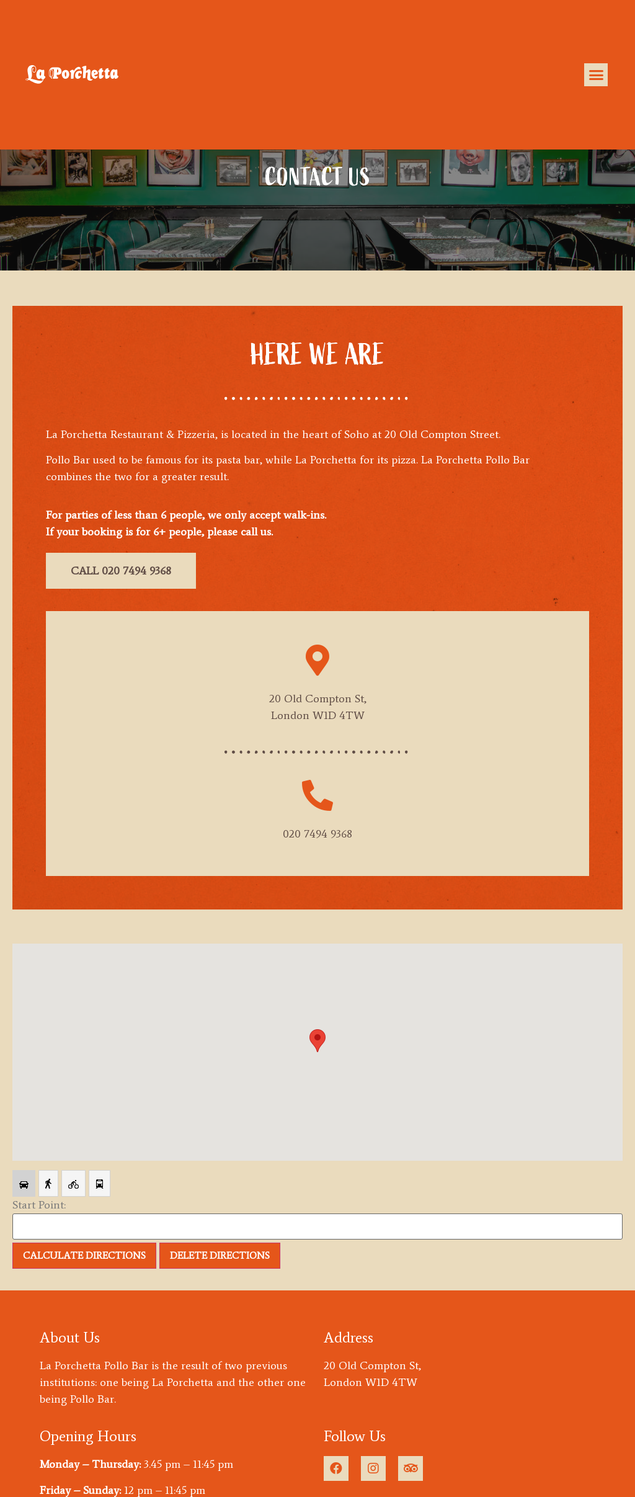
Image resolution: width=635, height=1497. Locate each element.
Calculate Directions (84, 1255)
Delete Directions (220, 1255)
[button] (596, 75)
